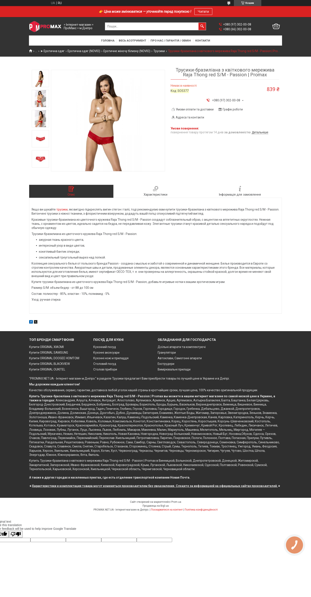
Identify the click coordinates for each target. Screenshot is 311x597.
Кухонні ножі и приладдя (111, 358)
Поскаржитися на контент (167, 509)
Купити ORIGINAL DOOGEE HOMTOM (54, 358)
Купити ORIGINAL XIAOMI (46, 347)
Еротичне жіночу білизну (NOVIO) (126, 51)
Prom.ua (176, 501)
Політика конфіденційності (201, 509)
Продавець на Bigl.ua (156, 505)
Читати (203, 12)
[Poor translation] (16, 534)
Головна (107, 40)
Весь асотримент (132, 40)
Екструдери (166, 364)
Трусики (159, 51)
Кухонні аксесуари (106, 352)
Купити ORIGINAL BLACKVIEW (49, 364)
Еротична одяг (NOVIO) (84, 51)
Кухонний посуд (104, 347)
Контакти (202, 40)
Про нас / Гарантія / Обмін (171, 40)
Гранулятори (167, 352)
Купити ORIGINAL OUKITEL (47, 369)
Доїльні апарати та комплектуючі (182, 347)
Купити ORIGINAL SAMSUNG (48, 352)
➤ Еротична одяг (52, 51)
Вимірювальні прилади (174, 369)
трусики (62, 209)
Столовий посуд (104, 364)
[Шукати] (202, 26)
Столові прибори (105, 369)
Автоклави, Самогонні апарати (180, 358)
